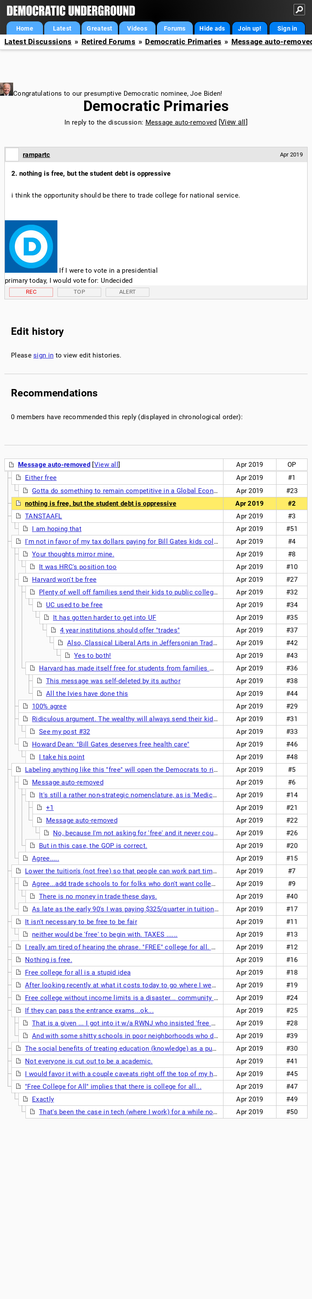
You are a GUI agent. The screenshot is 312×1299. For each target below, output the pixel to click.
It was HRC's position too (78, 567)
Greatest (99, 28)
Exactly (43, 1099)
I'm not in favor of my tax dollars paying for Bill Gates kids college (126, 541)
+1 (50, 808)
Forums (175, 28)
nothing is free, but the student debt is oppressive (100, 503)
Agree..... (45, 858)
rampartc (36, 155)
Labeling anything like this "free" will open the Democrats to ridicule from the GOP (150, 770)
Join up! (249, 28)
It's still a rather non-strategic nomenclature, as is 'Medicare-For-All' (142, 795)
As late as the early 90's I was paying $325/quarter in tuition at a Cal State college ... (160, 909)
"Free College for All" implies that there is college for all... (113, 1087)
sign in (43, 355)
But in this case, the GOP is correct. (93, 846)
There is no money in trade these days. (98, 896)
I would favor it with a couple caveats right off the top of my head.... (128, 1074)
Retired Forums (108, 42)
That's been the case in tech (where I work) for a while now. (129, 1112)
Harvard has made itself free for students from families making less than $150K (160, 668)
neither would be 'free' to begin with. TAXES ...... (104, 934)
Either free (41, 478)
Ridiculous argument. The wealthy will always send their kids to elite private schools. (161, 719)
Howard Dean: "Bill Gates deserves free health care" (110, 744)
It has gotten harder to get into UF (104, 618)
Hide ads (212, 28)
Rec (31, 291)
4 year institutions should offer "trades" (120, 630)
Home (24, 28)
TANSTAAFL (43, 516)
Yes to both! (92, 656)
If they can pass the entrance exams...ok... (89, 1010)
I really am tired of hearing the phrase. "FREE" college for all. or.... (124, 947)
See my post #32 (64, 732)
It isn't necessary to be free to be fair (81, 922)
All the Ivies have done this (87, 694)
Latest (62, 28)
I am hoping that (57, 529)
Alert (127, 291)
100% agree (49, 706)
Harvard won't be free (64, 580)
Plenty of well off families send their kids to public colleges (130, 592)
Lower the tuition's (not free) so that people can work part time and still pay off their (153, 871)
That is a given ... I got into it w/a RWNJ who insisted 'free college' (133, 1023)
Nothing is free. (48, 960)
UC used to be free (74, 605)
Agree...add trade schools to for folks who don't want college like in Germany (149, 884)
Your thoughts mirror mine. (73, 554)
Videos (137, 28)
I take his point (62, 757)
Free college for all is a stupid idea (78, 972)
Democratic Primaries (183, 42)
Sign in (287, 28)
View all (232, 122)
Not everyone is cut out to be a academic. (88, 1061)
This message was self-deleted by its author (113, 681)
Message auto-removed (181, 122)
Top (79, 291)
